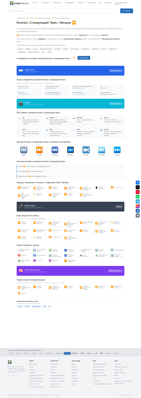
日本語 (82, 353)
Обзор (35, 3)
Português (59, 353)
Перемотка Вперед (38, 222)
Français (33, 353)
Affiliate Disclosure (120, 372)
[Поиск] (126, 11)
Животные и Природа (57, 381)
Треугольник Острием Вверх (54, 195)
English (11, 353)
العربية (96, 353)
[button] (29, 87)
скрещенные (36, 306)
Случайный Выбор (69, 230)
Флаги (31, 367)
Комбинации (70, 3)
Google (74, 367)
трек (43, 52)
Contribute (117, 364)
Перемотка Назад (23, 230)
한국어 (89, 353)
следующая (112, 49)
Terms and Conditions (121, 367)
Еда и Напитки (55, 384)
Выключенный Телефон (24, 187)
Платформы (57, 3)
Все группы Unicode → (36, 387)
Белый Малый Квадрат (85, 250)
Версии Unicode (98, 372)
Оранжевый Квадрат (69, 260)
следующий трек (33, 52)
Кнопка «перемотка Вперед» (85, 188)
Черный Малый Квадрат (23, 250)
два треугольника (46, 49)
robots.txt (130, 395)
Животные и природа (36, 381)
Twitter (74, 375)
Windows (74, 372)
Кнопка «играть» (68, 194)
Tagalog (116, 353)
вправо (28, 49)
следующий (21, 52)
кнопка (65, 49)
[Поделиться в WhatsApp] (138, 197)
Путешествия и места (36, 375)
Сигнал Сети (116, 187)
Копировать (84, 58)
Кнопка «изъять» (53, 187)
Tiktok (73, 384)
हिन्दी (101, 353)
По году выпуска (98, 370)
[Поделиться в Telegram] (138, 201)
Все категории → (55, 387)
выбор (20, 306)
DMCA (116, 375)
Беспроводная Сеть (86, 222)
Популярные (91, 3)
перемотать (85, 49)
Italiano (41, 353)
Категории (46, 3)
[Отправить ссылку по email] (138, 215)
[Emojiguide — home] (19, 3)
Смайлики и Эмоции (56, 378)
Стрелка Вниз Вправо (39, 250)
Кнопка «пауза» (84, 230)
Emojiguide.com (21, 18)
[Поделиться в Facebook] (138, 183)
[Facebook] (9, 376)
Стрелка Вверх (99, 250)
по (49, 306)
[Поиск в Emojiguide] (64, 11)
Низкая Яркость (37, 194)
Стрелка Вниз (117, 250)
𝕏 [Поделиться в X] (137, 187)
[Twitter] (13, 376)
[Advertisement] (70, 338)
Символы (32, 18)
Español (18, 353)
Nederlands (49, 353)
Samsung (74, 378)
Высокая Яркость (115, 222)
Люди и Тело (54, 364)
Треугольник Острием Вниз (70, 188)
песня (104, 49)
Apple (73, 364)
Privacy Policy (118, 370)
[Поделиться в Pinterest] (138, 192)
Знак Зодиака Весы (24, 260)
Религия (37, 260)
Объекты (32, 370)
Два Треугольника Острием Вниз (70, 224)
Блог (100, 3)
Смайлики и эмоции (35, 378)
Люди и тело (33, 364)
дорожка (57, 49)
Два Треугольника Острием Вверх (24, 196)
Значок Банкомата (69, 250)
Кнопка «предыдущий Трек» (86, 195)
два (44, 306)
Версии (81, 3)
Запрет (22, 255)
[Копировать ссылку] (138, 211)
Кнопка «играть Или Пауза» (38, 188)
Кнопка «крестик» (53, 250)
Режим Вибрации (100, 187)
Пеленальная (39, 255)
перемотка (95, 49)
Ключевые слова (98, 367)
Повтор (22, 293)
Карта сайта (123, 395)
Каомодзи (108, 3)
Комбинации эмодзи (99, 364)
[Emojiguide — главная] (9, 362)
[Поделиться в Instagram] (138, 206)
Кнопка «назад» (22, 237)
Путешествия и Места (57, 375)
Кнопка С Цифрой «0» (116, 255)
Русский (67, 353)
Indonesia (108, 353)
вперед (20, 49)
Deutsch (26, 353)
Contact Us (117, 378)
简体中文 (75, 353)
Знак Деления (84, 255)
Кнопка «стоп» (55, 237)
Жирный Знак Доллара (101, 255)
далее (35, 49)
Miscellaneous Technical (107, 94)
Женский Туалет (68, 255)
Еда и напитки (33, 384)
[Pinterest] (17, 376)
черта (49, 52)
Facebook (75, 370)
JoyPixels (74, 381)
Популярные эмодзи (99, 375)
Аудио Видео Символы (44, 18)
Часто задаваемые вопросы (121, 3)
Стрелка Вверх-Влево (55, 255)
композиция (75, 49)
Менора (53, 260)
